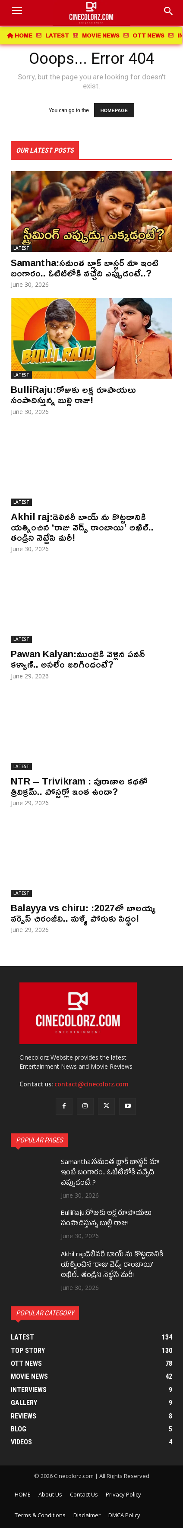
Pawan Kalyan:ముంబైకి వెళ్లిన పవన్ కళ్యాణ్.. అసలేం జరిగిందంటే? (78, 659)
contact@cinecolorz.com (91, 1084)
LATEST (21, 248)
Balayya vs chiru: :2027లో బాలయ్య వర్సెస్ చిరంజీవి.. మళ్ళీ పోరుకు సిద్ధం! (83, 913)
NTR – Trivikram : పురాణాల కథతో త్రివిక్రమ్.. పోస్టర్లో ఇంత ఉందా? (79, 786)
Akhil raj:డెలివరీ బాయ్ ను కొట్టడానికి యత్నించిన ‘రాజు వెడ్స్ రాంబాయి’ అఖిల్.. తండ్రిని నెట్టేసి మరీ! (82, 527)
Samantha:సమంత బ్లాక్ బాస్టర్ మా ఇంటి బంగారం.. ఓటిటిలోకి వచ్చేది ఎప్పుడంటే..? (84, 268)
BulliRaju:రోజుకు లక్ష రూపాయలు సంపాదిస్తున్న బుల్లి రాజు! (73, 394)
